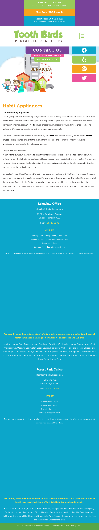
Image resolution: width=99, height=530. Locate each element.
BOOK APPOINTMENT (47, 55)
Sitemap (73, 526)
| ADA (79, 526)
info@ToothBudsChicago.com (49, 209)
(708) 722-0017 (51, 388)
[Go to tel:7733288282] (49, 4)
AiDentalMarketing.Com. (60, 526)
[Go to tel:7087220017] (49, 20)
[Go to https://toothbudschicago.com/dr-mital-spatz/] (49, 13)
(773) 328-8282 (51, 223)
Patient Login (47, 59)
